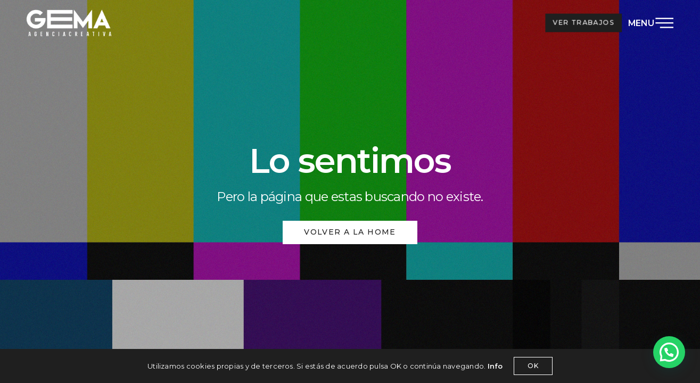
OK (533, 366)
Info (495, 366)
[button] (669, 352)
